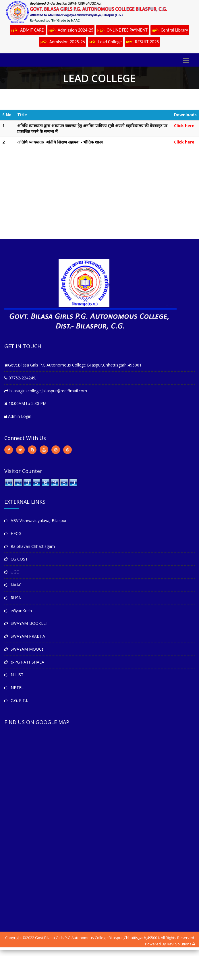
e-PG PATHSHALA (24, 662)
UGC (11, 572)
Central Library (170, 30)
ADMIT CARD (28, 30)
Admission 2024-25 (71, 30)
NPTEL (14, 687)
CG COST (16, 559)
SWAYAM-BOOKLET (26, 623)
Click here (184, 125)
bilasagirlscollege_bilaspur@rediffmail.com (45, 390)
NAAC (13, 584)
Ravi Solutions (179, 944)
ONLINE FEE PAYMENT (122, 30)
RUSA (12, 597)
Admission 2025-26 (62, 42)
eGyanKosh (18, 610)
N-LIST (14, 674)
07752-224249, (20, 378)
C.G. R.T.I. (16, 700)
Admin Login (17, 416)
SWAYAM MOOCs (24, 649)
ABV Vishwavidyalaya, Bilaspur (35, 520)
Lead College (105, 42)
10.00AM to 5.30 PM (25, 403)
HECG (12, 533)
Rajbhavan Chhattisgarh (29, 546)
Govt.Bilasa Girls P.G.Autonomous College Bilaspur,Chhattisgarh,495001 (73, 365)
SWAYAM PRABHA (24, 636)
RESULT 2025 (142, 42)
